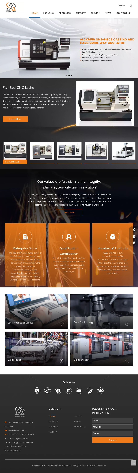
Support (53, 431)
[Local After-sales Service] (36, 311)
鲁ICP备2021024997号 (96, 465)
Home (53, 416)
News (78, 421)
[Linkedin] (68, 390)
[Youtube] (79, 390)
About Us (54, 421)
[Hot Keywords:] (130, 5)
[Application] (36, 349)
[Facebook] (58, 390)
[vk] (100, 390)
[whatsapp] (37, 390)
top (133, 462)
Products (54, 426)
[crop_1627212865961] (101, 311)
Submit (112, 440)
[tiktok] (47, 390)
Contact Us (80, 426)
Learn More (15, 119)
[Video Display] (101, 349)
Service (78, 416)
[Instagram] (90, 390)
